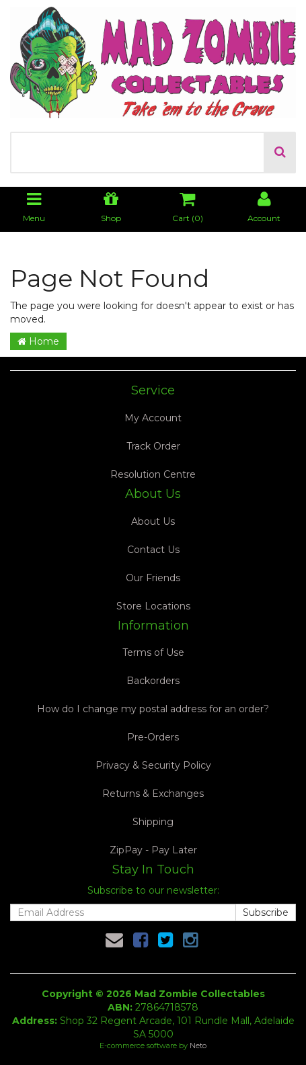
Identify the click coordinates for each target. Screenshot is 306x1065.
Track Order (153, 446)
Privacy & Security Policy (153, 765)
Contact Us (153, 550)
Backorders (153, 681)
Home (38, 341)
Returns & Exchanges (153, 793)
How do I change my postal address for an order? (153, 709)
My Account (153, 418)
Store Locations (153, 606)
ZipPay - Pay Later (153, 850)
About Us (153, 521)
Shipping (153, 822)
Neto (198, 1045)
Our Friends (153, 578)
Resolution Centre (153, 474)
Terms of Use (153, 652)
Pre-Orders (153, 737)
